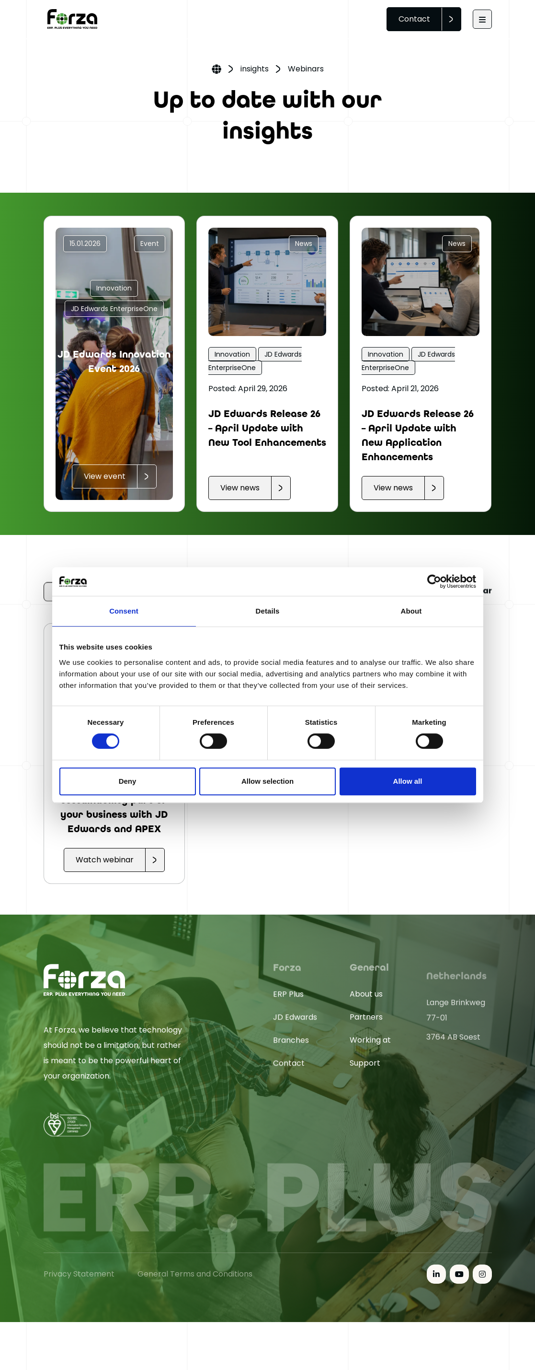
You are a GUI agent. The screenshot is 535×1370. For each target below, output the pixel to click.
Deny (128, 781)
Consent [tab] (123, 611)
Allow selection (267, 781)
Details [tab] (268, 611)
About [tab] (411, 611)
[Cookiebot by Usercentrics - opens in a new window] (434, 581)
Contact (414, 18)
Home (216, 70)
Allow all (407, 781)
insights (254, 68)
